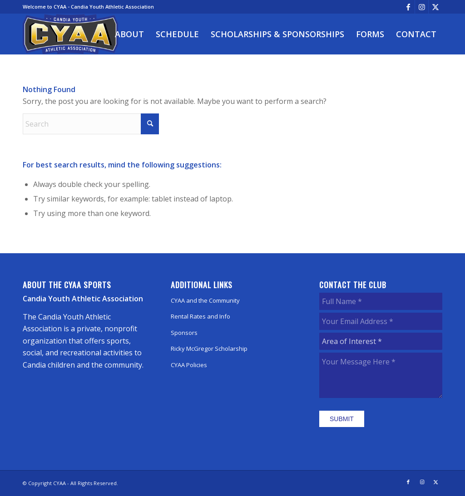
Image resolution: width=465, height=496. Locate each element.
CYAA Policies (189, 365)
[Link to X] (435, 7)
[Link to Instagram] (421, 7)
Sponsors (184, 333)
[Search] (91, 123)
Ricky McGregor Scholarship (209, 348)
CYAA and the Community (205, 300)
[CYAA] (70, 34)
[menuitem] (129, 34)
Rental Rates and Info (200, 316)
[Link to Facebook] (408, 7)
